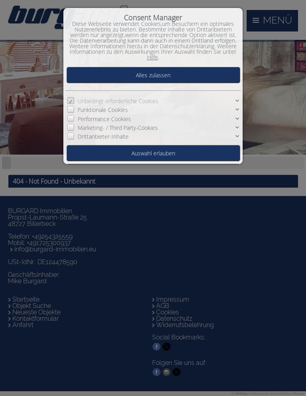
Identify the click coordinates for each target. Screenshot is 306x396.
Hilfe (152, 57)
